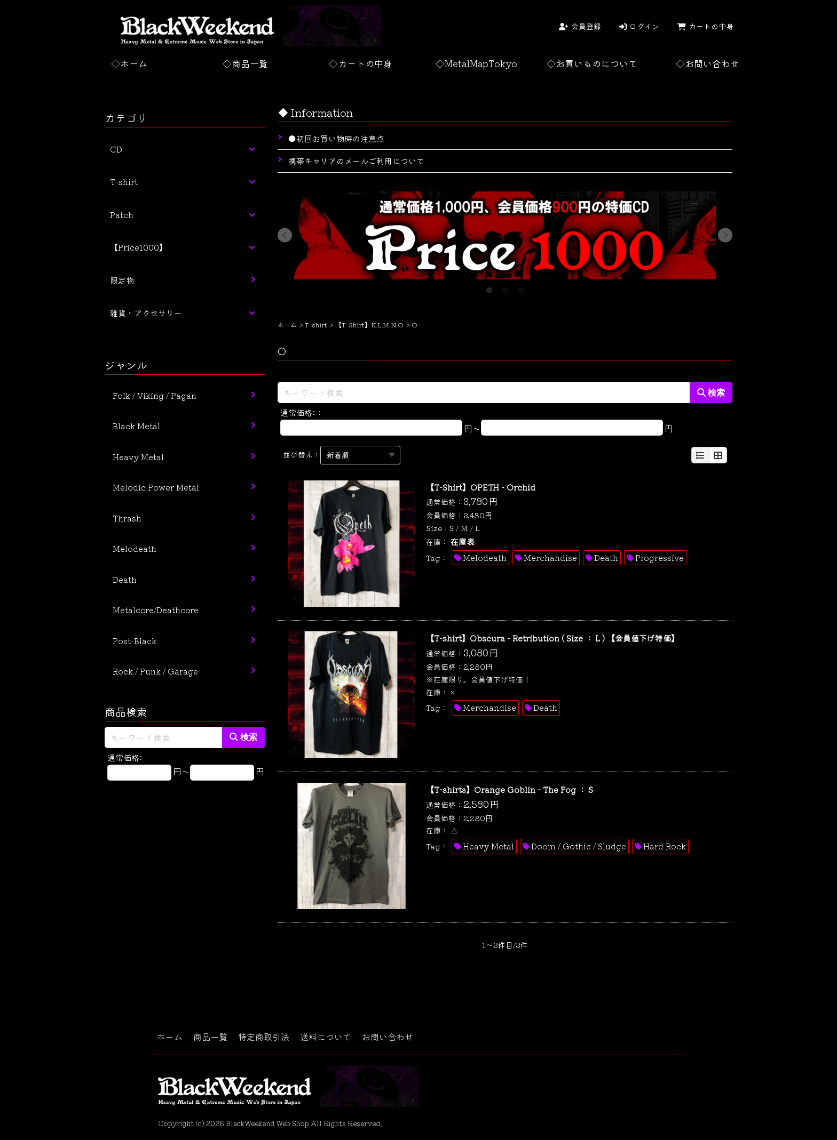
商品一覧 (210, 1036)
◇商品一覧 (245, 63)
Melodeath (485, 557)
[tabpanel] (505, 235)
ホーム (287, 324)
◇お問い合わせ (707, 63)
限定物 (122, 280)
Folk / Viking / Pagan (154, 395)
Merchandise (550, 557)
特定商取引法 (263, 1036)
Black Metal (136, 425)
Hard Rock (664, 846)
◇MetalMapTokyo (476, 63)
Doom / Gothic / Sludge (578, 846)
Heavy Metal (488, 846)
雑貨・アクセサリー (146, 312)
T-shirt (316, 324)
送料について (325, 1036)
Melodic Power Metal (156, 487)
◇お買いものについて (592, 63)
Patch (121, 214)
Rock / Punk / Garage (155, 671)
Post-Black (134, 640)
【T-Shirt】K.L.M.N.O (369, 324)
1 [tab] (489, 287)
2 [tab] (505, 287)
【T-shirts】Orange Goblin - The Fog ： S (509, 789)
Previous (284, 235)
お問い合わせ (387, 1036)
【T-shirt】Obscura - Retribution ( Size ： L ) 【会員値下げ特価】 (552, 638)
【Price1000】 (138, 247)
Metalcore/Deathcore (156, 609)
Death (606, 557)
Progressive (659, 557)
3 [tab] (521, 287)
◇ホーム (129, 63)
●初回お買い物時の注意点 (336, 138)
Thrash (127, 518)
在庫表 (463, 541)
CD (116, 149)
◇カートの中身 (360, 63)
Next (725, 235)
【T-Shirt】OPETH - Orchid (480, 487)
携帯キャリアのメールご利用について (356, 160)
